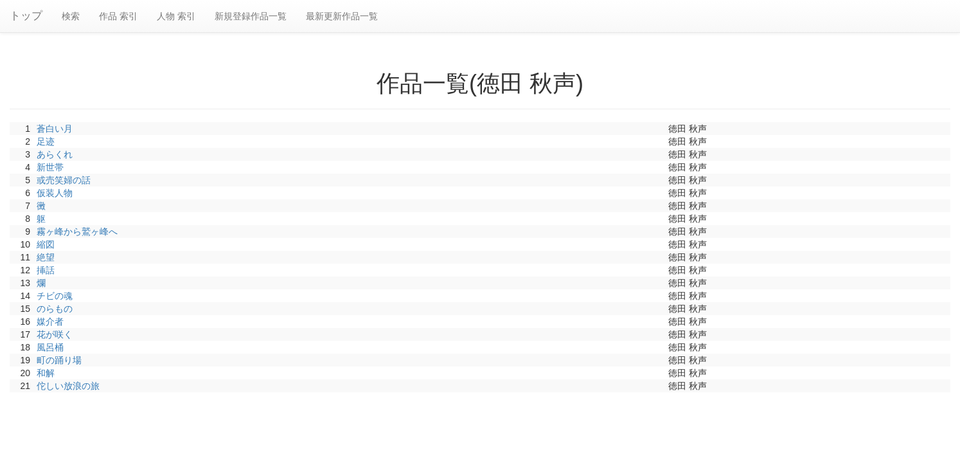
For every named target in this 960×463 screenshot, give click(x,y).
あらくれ (55, 154)
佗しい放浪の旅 (68, 386)
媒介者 (50, 321)
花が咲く (55, 334)
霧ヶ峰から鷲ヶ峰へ (77, 231)
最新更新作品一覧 (342, 16)
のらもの (55, 309)
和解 (46, 373)
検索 (71, 16)
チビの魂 (55, 296)
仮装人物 (55, 193)
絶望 (46, 257)
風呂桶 (50, 347)
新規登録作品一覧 (251, 16)
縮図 (46, 244)
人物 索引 (176, 16)
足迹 (46, 141)
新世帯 (50, 167)
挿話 (46, 270)
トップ (26, 16)
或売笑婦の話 (64, 180)
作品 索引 (118, 16)
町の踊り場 (59, 360)
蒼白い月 (55, 128)
